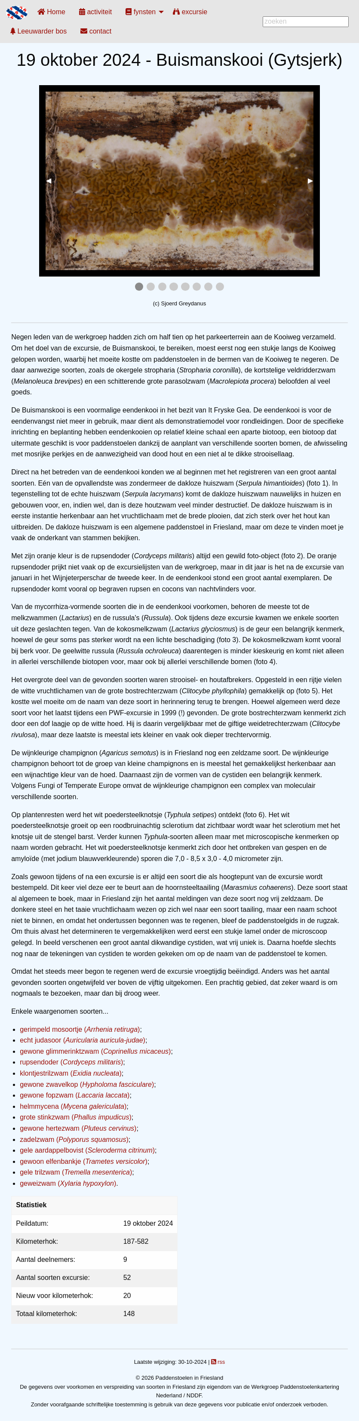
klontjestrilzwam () (71, 1073)
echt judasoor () (82, 1040)
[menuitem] (51, 11)
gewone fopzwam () (74, 1095)
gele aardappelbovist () (87, 1150)
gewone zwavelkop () (87, 1084)
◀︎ (52, 180)
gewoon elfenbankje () (83, 1161)
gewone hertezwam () (78, 1128)
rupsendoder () (71, 1062)
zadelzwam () (74, 1139)
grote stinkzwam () (76, 1117)
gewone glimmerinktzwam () (95, 1051)
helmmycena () (73, 1106)
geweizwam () (68, 1183)
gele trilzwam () (76, 1172)
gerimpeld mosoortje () (80, 1029)
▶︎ (314, 180)
